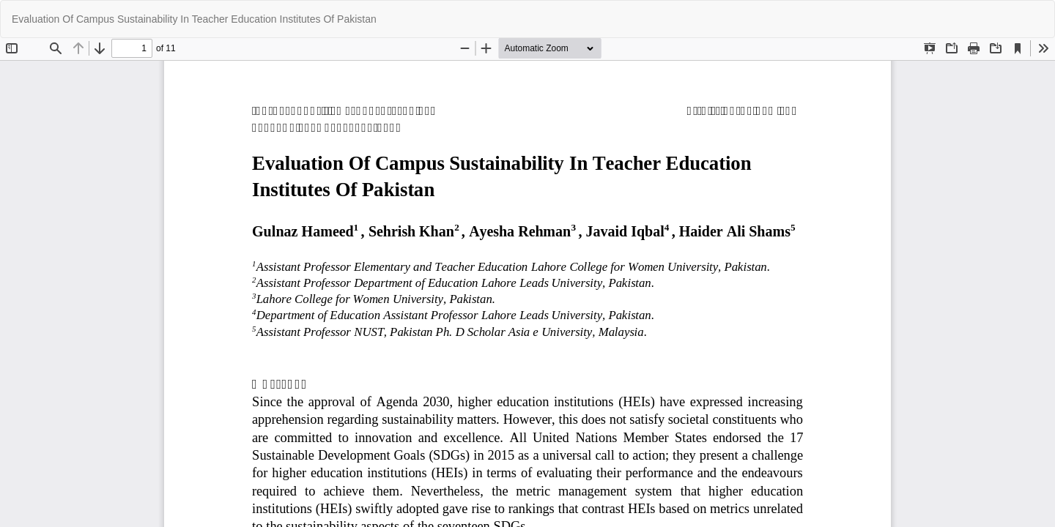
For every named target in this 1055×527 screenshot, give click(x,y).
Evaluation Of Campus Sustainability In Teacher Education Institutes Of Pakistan (194, 19)
